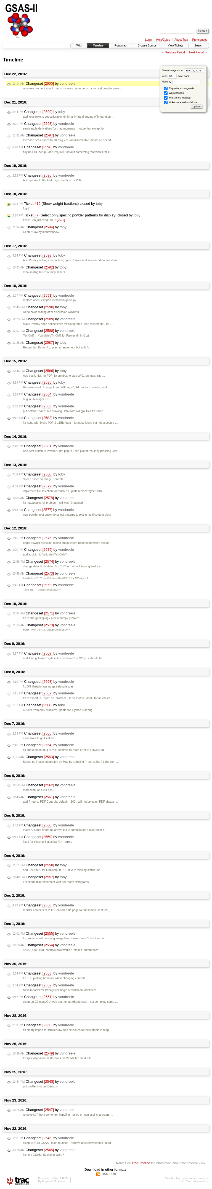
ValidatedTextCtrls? (54, 554)
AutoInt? (28, 710)
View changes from (183, 70)
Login (148, 39)
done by (181, 81)
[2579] (61, 220)
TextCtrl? (28, 335)
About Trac (181, 39)
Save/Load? (30, 950)
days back (178, 76)
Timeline (98, 45)
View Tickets (175, 45)
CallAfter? (35, 870)
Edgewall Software (53, 1181)
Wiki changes (174, 93)
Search (198, 45)
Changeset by (43, 83)
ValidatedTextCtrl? (54, 566)
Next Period (196, 52)
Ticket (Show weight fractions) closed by (57, 203)
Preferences (199, 39)
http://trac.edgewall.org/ (195, 1181)
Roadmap (120, 45)
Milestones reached (177, 98)
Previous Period (175, 52)
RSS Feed (109, 1173)
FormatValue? (66, 658)
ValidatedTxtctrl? (83, 698)
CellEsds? (47, 790)
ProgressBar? (93, 761)
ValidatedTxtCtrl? (50, 335)
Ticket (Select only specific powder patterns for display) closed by (76, 215)
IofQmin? (59, 152)
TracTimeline (141, 1163)
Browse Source (147, 45)
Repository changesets (179, 88)
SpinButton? (40, 347)
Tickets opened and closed (181, 102)
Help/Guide (163, 39)
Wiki (78, 45)
